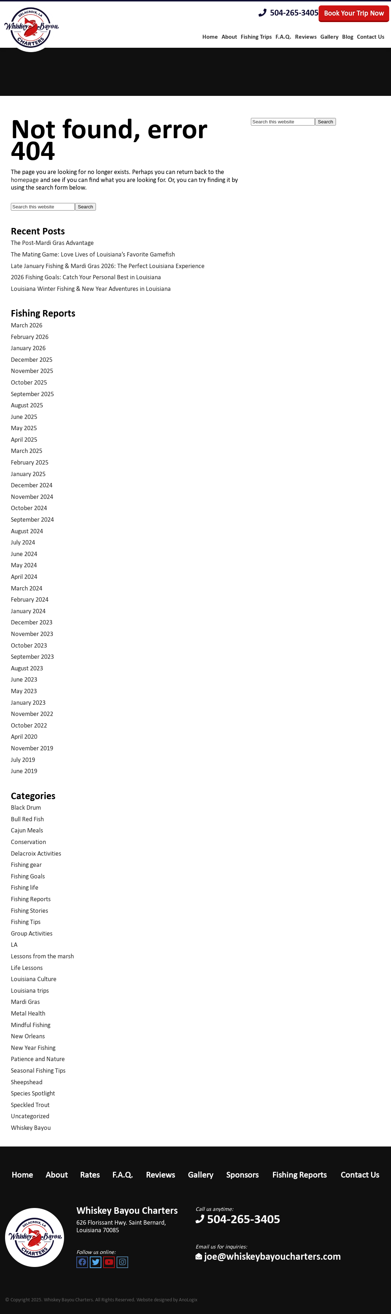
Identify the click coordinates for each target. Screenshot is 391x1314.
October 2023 (29, 645)
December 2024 (31, 485)
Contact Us (360, 1175)
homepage (25, 179)
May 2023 (24, 691)
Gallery (200, 1175)
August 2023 (27, 668)
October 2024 (29, 508)
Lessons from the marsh (42, 956)
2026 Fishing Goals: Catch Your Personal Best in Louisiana (86, 277)
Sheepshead (26, 1082)
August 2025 (27, 405)
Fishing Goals (28, 876)
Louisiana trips (30, 990)
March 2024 (26, 588)
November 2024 (32, 496)
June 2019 (24, 771)
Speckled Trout (30, 1105)
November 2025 (32, 370)
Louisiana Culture (33, 979)
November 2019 (32, 748)
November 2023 (32, 634)
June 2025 (24, 416)
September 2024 (32, 519)
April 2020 (24, 736)
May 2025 (24, 428)
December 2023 (31, 622)
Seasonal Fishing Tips (38, 1070)
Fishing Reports (31, 899)
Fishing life (24, 887)
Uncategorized (30, 1116)
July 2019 (23, 759)
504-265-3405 (288, 13)
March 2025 (26, 450)
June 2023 (24, 679)
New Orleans (28, 1036)
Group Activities (31, 933)
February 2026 (30, 336)
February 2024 (30, 599)
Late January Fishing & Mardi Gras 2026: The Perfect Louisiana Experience (108, 266)
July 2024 (23, 542)
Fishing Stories (29, 910)
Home (22, 1175)
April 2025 (24, 439)
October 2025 (29, 382)
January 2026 (28, 348)
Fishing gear (26, 864)
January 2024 (28, 611)
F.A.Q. (122, 1175)
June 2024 (24, 554)
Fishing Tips (26, 921)
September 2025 (32, 394)
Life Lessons (27, 967)
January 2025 (28, 474)
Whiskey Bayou (31, 1127)
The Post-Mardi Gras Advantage (52, 242)
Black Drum (26, 807)
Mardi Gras (25, 1001)
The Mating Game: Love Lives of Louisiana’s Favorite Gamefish (93, 254)
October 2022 (29, 725)
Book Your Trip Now (354, 13)
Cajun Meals (27, 830)
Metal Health (28, 1013)
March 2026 (26, 325)
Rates (90, 1175)
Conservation (28, 842)
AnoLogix (188, 1299)
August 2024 (27, 531)
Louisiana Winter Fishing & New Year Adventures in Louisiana (91, 288)
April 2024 (24, 576)
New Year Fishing (33, 1047)
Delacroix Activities (36, 853)
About (57, 1175)
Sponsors (242, 1175)
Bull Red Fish (27, 819)
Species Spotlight (33, 1093)
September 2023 (32, 656)
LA (14, 944)
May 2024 (24, 565)
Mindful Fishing (30, 1025)
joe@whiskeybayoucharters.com (268, 1256)
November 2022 (32, 713)
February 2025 (30, 462)
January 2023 (28, 702)
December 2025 (31, 359)
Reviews (160, 1175)
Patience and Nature (38, 1059)
